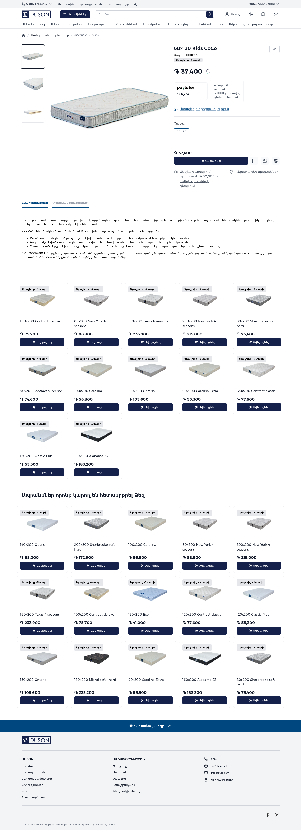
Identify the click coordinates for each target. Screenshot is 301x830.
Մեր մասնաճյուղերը (37, 778)
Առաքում (119, 772)
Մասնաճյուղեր (118, 4)
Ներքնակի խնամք (126, 791)
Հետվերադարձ (124, 785)
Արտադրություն (90, 4)
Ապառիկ (119, 778)
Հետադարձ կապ (34, 797)
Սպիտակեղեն (180, 24)
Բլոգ (137, 4)
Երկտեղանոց (100, 24)
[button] (109, 108)
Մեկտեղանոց (33, 24)
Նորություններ (32, 785)
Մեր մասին (65, 4)
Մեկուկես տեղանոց (66, 24)
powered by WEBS (104, 824)
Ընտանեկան (127, 24)
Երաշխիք (120, 766)
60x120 (181, 131)
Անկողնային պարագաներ (250, 24)
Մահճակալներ (210, 24)
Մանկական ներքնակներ (50, 35)
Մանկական (153, 24)
